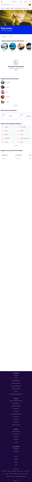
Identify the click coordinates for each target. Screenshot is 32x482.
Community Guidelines (16, 388)
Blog (22, 471)
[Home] (1, 1)
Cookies (13, 476)
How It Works (16, 375)
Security (11, 473)
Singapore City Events (16, 431)
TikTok (16, 464)
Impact (7, 473)
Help (24, 471)
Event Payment (16, 422)
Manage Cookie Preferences (21, 476)
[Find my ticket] (14, 2)
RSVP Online (16, 419)
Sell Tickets (16, 411)
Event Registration (16, 416)
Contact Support (16, 448)
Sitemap (16, 391)
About (19, 471)
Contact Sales (16, 451)
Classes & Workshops (16, 403)
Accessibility (8, 476)
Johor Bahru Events (16, 434)
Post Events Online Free (16, 424)
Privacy (26, 473)
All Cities (16, 442)
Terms (23, 473)
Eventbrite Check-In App (16, 383)
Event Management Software (16, 414)
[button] (4, 36)
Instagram (16, 462)
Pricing (16, 378)
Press (4, 473)
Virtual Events (16, 439)
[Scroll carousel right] (29, 41)
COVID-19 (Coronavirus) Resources (16, 394)
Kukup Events (16, 436)
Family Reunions (16, 408)
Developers (16, 473)
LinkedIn (16, 459)
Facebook (16, 456)
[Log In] (21, 2)
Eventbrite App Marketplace (16, 386)
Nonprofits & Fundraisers (16, 406)
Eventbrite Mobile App (16, 380)
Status (20, 473)
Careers (27, 471)
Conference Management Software (16, 400)
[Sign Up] (25, 2)
